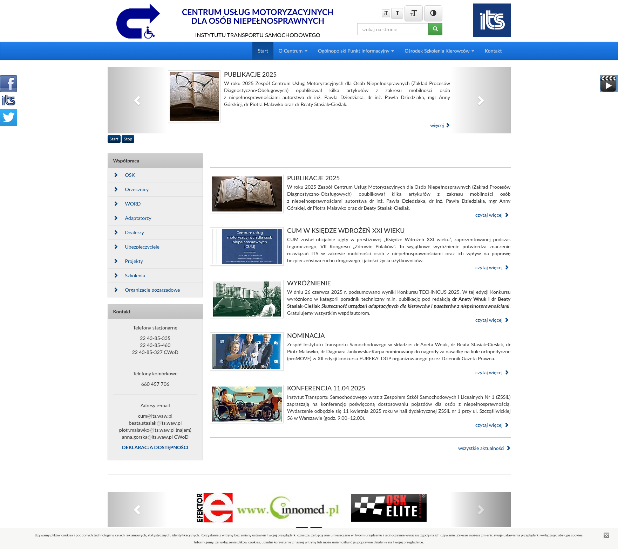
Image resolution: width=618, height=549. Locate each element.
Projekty (128, 261)
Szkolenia (129, 275)
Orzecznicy (131, 189)
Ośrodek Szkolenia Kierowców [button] (439, 51)
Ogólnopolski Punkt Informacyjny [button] (356, 51)
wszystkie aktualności (484, 448)
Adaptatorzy (132, 218)
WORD (127, 204)
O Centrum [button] (293, 51)
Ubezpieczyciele (136, 247)
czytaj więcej (492, 215)
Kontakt (493, 51)
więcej (440, 125)
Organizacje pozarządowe (146, 290)
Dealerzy (128, 232)
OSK (124, 175)
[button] (138, 100)
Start (263, 51)
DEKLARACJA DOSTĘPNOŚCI (155, 447)
